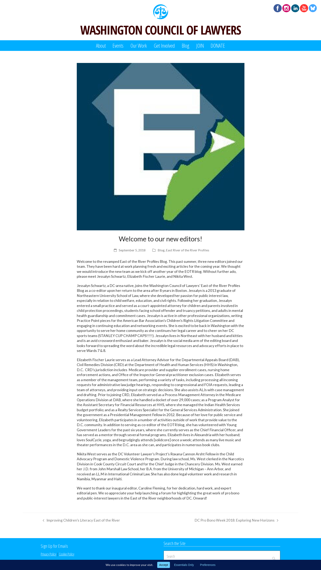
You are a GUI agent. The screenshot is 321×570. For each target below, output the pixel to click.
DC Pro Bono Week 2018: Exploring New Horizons (236, 521)
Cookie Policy (66, 554)
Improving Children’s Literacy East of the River (80, 521)
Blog (161, 250)
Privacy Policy (48, 554)
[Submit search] (273, 556)
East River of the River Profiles (187, 250)
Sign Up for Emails (54, 546)
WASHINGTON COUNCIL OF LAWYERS (160, 29)
